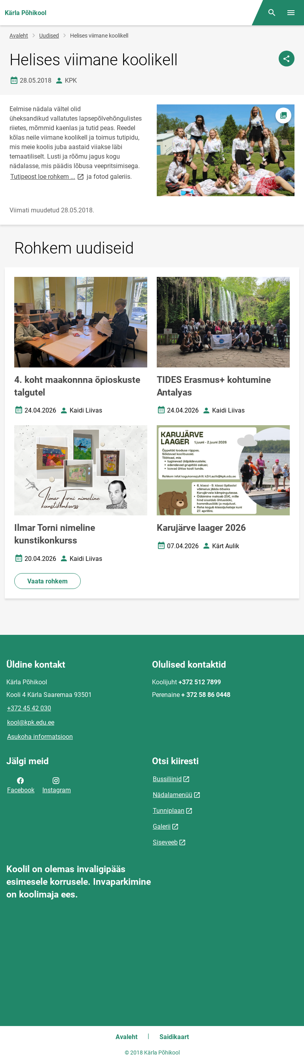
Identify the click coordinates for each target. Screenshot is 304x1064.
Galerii (162, 826)
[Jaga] (286, 58)
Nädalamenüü (172, 795)
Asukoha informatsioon (40, 736)
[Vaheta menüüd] (291, 12)
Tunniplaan (168, 810)
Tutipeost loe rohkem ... (47, 176)
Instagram (56, 784)
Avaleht (19, 35)
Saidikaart (174, 1037)
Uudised (49, 35)
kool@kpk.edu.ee (30, 722)
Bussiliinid (167, 779)
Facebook (20, 784)
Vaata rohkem (47, 581)
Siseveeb (165, 842)
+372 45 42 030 (29, 708)
